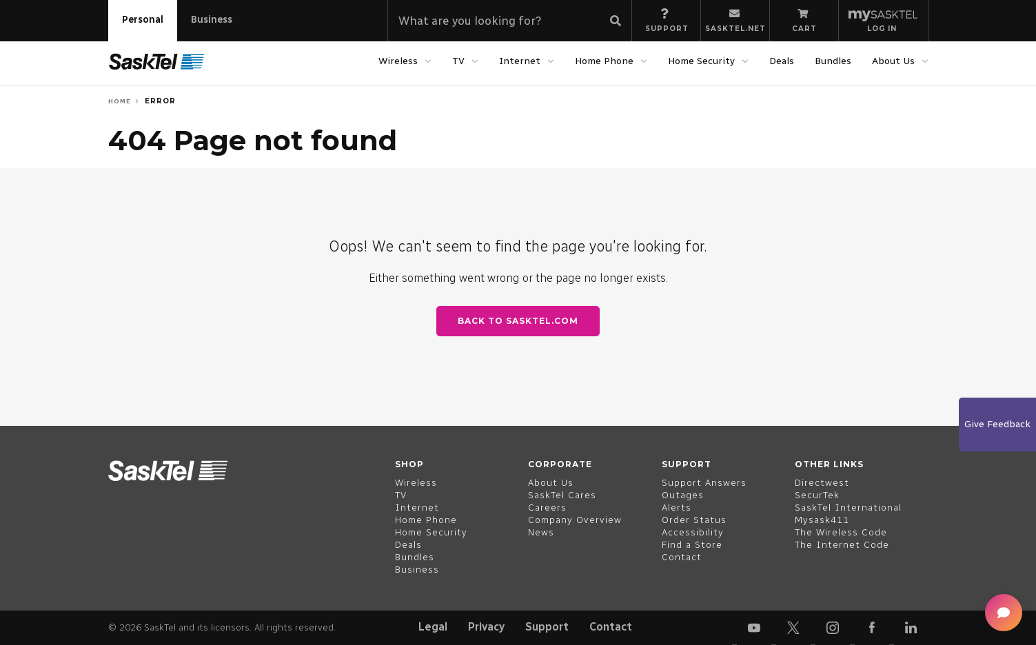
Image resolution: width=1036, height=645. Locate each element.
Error (160, 101)
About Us (893, 61)
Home (119, 101)
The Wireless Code (841, 532)
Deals (781, 61)
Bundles (833, 61)
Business (211, 19)
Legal (432, 626)
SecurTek (817, 495)
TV (458, 61)
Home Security (701, 61)
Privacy (486, 626)
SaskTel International (848, 507)
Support (547, 626)
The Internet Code (842, 545)
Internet (519, 61)
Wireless (398, 61)
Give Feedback (997, 424)
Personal (142, 19)
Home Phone (604, 61)
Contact (610, 626)
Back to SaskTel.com (518, 321)
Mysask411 (822, 520)
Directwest (822, 483)
